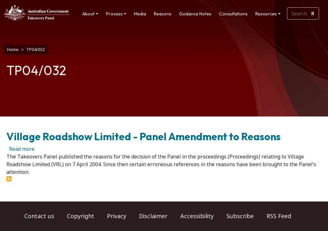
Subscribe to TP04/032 (9, 175)
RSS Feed (278, 216)
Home (13, 50)
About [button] (88, 14)
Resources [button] (266, 14)
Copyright (80, 216)
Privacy (116, 216)
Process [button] (114, 14)
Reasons (162, 14)
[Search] (312, 13)
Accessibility (197, 216)
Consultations (233, 14)
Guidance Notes (195, 14)
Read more (22, 146)
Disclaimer (153, 216)
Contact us (39, 216)
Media (140, 14)
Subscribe (240, 216)
